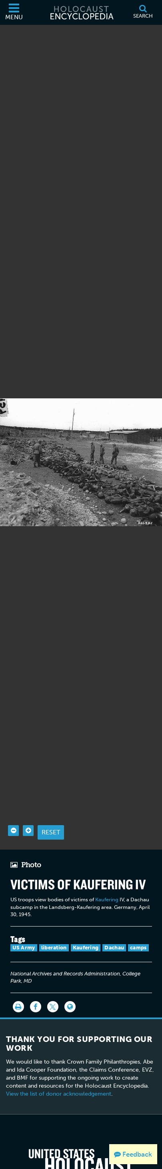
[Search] (143, 12)
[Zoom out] (13, 808)
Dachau (114, 925)
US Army (23, 925)
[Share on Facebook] (35, 984)
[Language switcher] (70, 984)
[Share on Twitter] (52, 984)
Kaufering (106, 877)
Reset (51, 810)
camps (138, 925)
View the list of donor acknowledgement (58, 1071)
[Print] (18, 984)
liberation (54, 925)
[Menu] (14, 12)
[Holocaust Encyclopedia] (81, 12)
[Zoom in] (28, 808)
